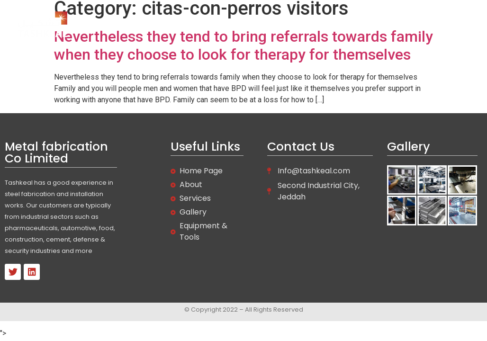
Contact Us (419, 25)
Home (244, 25)
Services (326, 25)
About (283, 25)
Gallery (370, 25)
